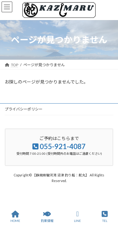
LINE (77, 217)
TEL (105, 217)
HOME (15, 217)
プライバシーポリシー (23, 109)
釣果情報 (47, 217)
